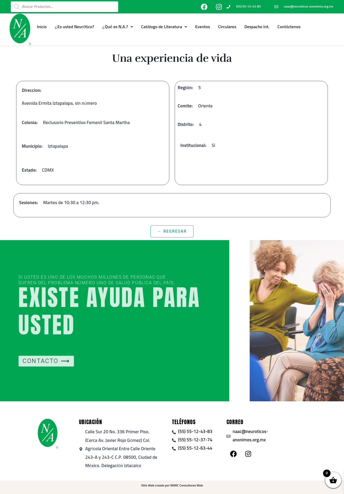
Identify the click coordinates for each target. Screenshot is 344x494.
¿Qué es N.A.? (117, 27)
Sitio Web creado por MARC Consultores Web (172, 485)
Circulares (227, 27)
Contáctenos (288, 27)
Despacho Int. (256, 27)
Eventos (202, 27)
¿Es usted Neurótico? (74, 27)
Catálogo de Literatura (164, 27)
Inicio (41, 27)
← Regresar (172, 231)
